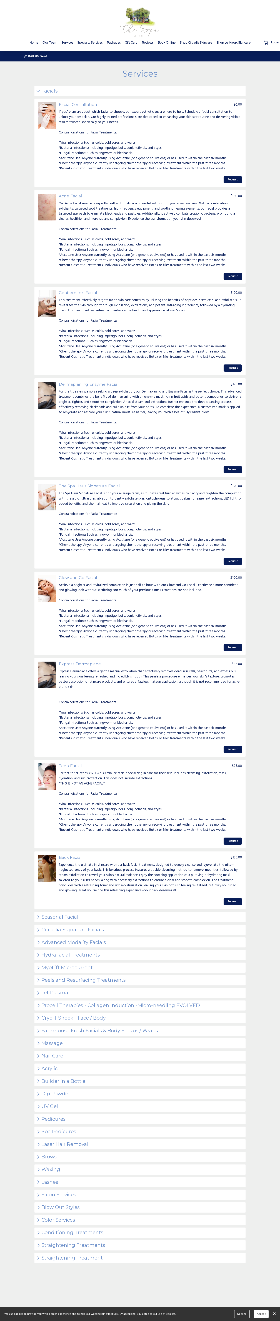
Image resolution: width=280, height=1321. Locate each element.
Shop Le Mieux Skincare (233, 42)
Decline (242, 1314)
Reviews (147, 42)
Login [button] (275, 42)
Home (33, 42)
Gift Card (131, 42)
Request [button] (233, 179)
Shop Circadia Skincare (196, 42)
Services (67, 42)
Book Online (167, 42)
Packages (114, 42)
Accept (261, 1314)
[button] (266, 42)
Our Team (49, 42)
